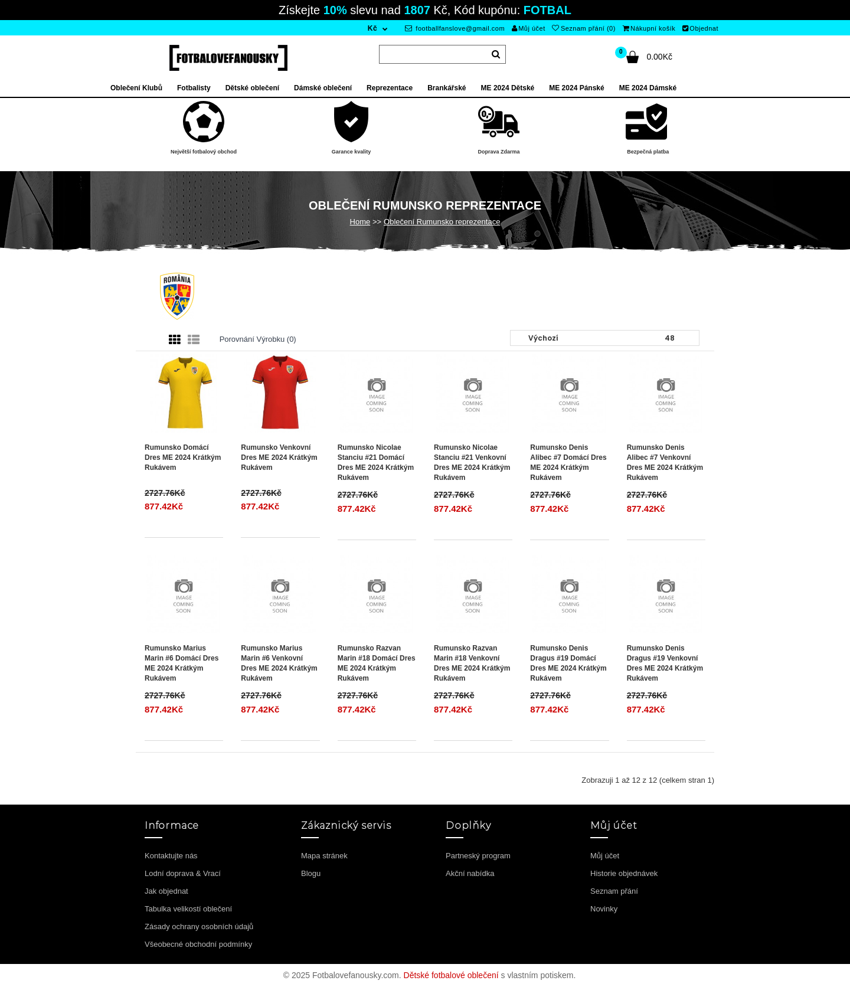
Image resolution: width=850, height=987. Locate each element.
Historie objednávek (624, 873)
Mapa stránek (324, 855)
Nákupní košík (649, 28)
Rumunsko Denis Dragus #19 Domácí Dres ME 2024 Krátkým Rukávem (568, 663)
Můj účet (528, 28)
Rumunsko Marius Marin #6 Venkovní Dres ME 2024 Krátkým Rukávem (279, 663)
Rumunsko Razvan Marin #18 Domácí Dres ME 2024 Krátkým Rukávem (377, 663)
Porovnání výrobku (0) (258, 339)
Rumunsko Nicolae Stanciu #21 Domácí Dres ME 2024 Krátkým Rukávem (376, 462)
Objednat (700, 28)
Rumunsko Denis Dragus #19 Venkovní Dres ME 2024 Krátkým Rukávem (665, 663)
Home (360, 221)
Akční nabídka (470, 873)
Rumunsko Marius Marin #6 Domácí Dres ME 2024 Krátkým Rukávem (181, 663)
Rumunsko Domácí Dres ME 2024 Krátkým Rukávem (183, 457)
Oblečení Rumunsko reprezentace (442, 221)
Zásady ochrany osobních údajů (199, 926)
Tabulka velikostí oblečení (188, 908)
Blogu (311, 873)
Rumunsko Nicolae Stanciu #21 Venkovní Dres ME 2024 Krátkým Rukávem (472, 462)
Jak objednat (166, 891)
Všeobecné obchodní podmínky (198, 944)
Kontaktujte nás (171, 855)
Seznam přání (614, 891)
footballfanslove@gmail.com (455, 28)
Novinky (603, 908)
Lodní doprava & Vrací (183, 873)
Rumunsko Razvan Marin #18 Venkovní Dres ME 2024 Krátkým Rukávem (472, 663)
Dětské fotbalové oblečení (451, 975)
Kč (372, 28)
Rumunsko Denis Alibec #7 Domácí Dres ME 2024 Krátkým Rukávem (568, 462)
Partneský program (478, 855)
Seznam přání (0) (583, 28)
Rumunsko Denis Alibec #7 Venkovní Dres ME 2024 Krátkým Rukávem (665, 462)
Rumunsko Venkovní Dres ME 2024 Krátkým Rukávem (279, 457)
